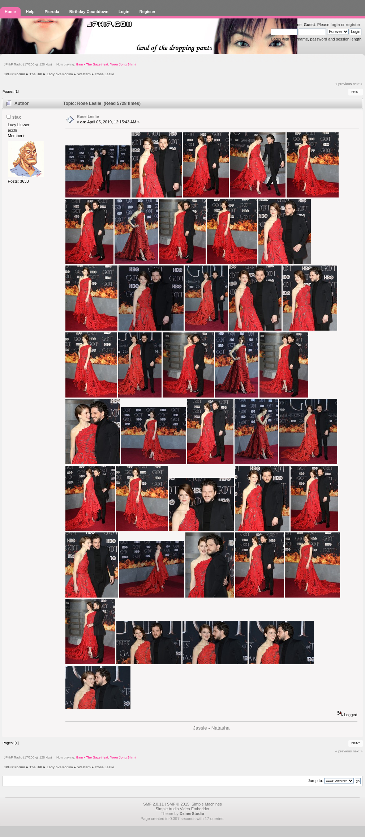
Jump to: (315, 780)
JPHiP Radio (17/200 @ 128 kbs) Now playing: (70, 64)
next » (357, 84)
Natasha (220, 728)
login (335, 24)
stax (16, 117)
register (353, 24)
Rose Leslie (88, 116)
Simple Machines (207, 804)
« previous (343, 84)
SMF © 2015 (178, 804)
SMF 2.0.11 (153, 804)
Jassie (200, 728)
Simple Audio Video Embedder (182, 809)
